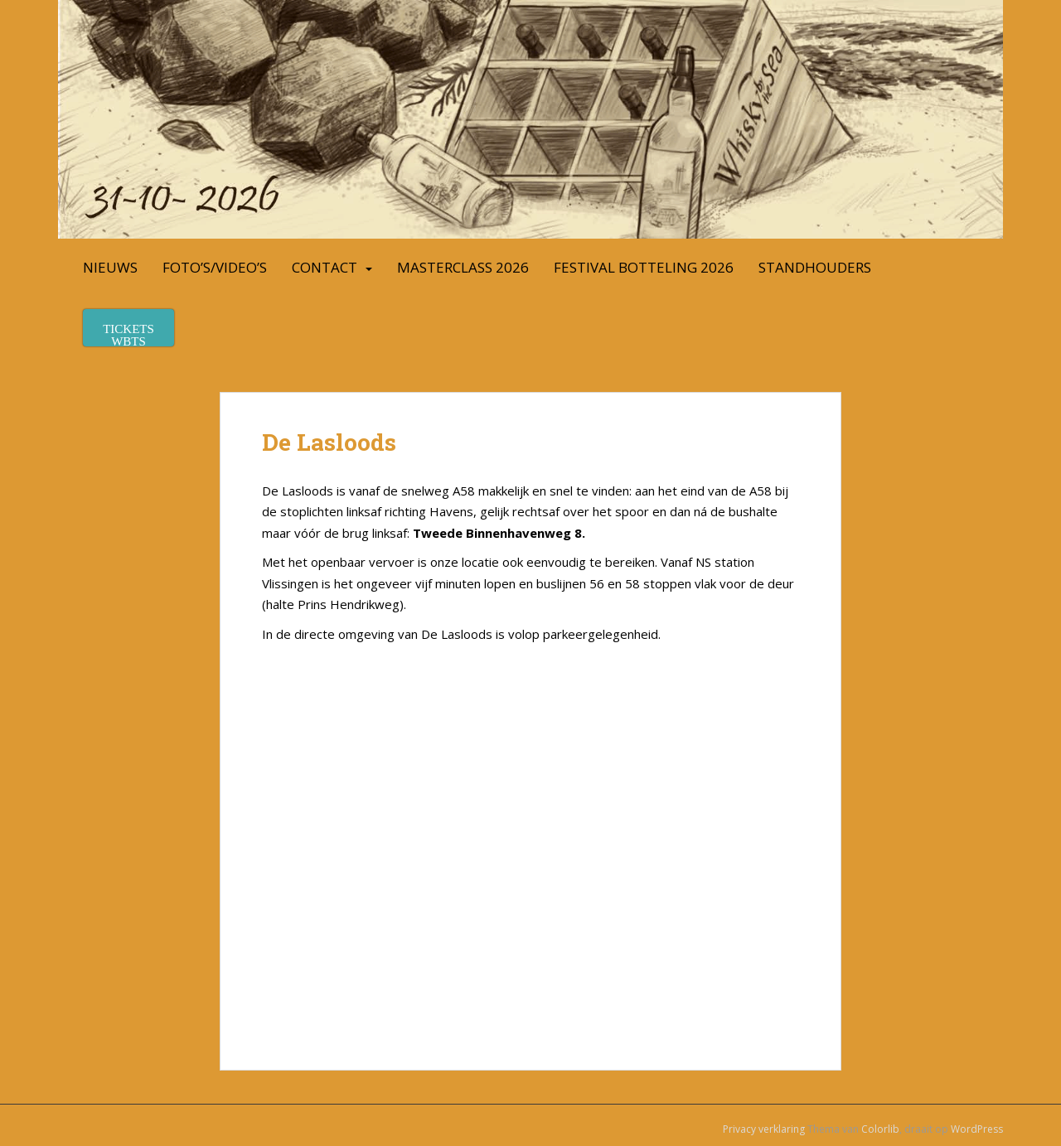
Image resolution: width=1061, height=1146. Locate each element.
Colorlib (880, 1129)
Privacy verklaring (764, 1129)
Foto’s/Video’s (214, 267)
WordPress (977, 1129)
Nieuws (110, 267)
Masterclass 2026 (463, 267)
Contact (324, 267)
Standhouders (814, 267)
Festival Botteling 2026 (644, 267)
